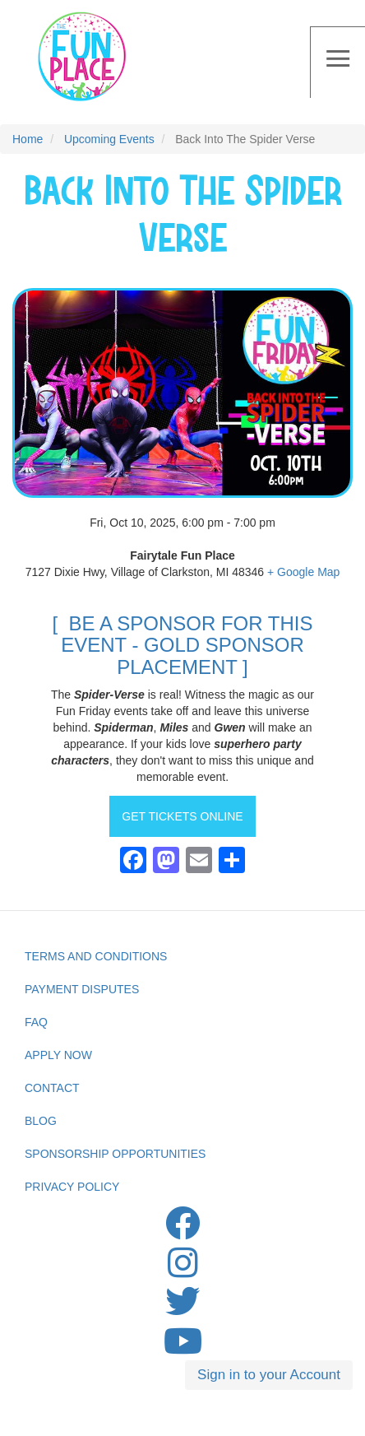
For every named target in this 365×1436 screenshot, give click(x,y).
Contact (52, 1087)
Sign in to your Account (268, 1375)
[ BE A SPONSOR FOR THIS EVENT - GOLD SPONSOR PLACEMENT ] (183, 645)
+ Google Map (303, 572)
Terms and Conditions (96, 956)
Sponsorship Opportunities (115, 1153)
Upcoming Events (109, 139)
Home (27, 139)
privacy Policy (72, 1186)
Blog (41, 1120)
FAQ (36, 1022)
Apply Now (58, 1055)
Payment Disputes (82, 989)
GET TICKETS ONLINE (182, 816)
